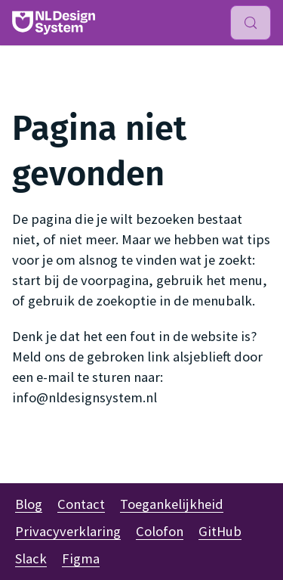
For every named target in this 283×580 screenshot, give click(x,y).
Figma (81, 558)
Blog (28, 504)
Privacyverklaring (68, 531)
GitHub (219, 531)
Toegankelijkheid (171, 504)
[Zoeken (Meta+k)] (250, 22)
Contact (81, 504)
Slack (31, 558)
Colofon (159, 531)
